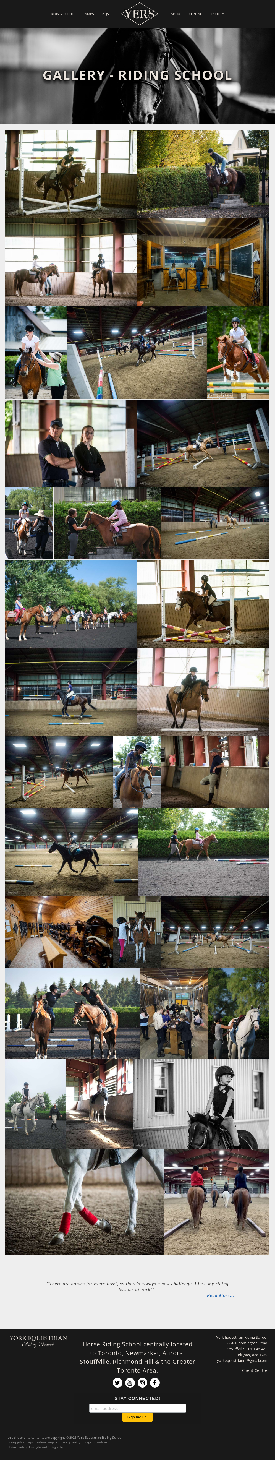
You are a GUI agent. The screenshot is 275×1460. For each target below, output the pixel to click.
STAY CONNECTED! (138, 1398)
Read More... (220, 1295)
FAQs (105, 14)
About (176, 14)
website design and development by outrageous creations (72, 1442)
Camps (88, 14)
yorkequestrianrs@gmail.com (242, 1360)
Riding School (63, 14)
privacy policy (16, 1442)
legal (30, 1442)
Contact (196, 14)
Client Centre (255, 1370)
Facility (217, 14)
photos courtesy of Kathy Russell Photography (36, 1447)
